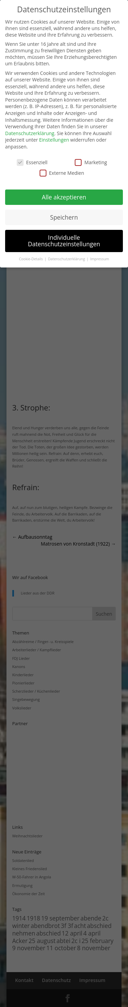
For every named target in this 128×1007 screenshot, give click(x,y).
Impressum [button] (99, 259)
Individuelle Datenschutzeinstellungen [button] (64, 240)
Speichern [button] (64, 217)
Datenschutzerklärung (29, 133)
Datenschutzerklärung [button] (67, 259)
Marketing (91, 162)
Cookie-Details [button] (31, 259)
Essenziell (32, 162)
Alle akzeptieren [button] (64, 197)
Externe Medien (62, 173)
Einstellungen (54, 139)
